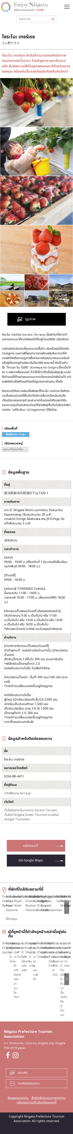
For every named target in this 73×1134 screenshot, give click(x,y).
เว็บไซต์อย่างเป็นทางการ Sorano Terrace (30, 810)
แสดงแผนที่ (30, 845)
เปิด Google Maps (30, 860)
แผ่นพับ (23, 1071)
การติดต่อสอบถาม (29, 1082)
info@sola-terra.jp (17, 793)
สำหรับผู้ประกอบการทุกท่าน (48, 1096)
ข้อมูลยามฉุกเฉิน (18, 1096)
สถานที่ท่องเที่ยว (13, 449)
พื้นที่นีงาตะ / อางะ (16, 434)
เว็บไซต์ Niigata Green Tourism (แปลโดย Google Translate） (31, 817)
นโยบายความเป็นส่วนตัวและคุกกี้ (36, 1101)
